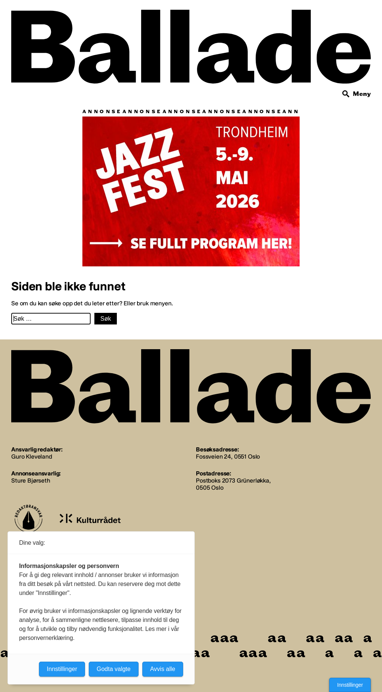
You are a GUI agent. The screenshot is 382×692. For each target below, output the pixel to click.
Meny (362, 93)
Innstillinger (350, 685)
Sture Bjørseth (30, 480)
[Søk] (346, 94)
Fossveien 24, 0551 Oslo (228, 456)
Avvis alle (162, 669)
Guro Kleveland (31, 456)
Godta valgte (114, 669)
